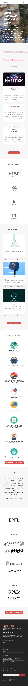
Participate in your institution (14, 612)
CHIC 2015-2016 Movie (8, 661)
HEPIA (7, 259)
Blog (4, 642)
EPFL (7, 286)
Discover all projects (14, 323)
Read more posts (14, 152)
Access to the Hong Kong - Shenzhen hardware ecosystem (12, 659)
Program (5, 647)
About (4, 651)
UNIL (12, 286)
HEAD (10, 259)
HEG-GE (14, 259)
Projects (5, 645)
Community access (7, 663)
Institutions (6, 649)
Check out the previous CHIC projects (15, 59)
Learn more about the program (14, 462)
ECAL (10, 286)
